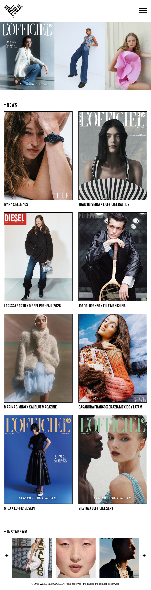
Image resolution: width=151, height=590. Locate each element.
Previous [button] (6, 555)
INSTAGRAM (17, 532)
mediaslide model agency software (101, 584)
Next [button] (144, 555)
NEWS (10, 105)
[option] (79, 56)
